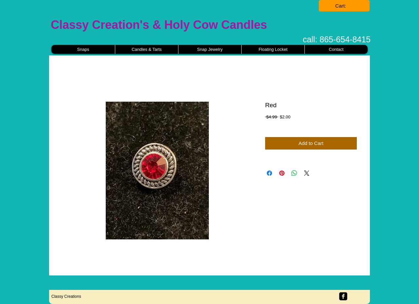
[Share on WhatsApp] (294, 173)
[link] (344, 6)
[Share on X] (307, 173)
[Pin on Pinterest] (282, 173)
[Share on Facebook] (269, 173)
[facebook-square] (343, 296)
